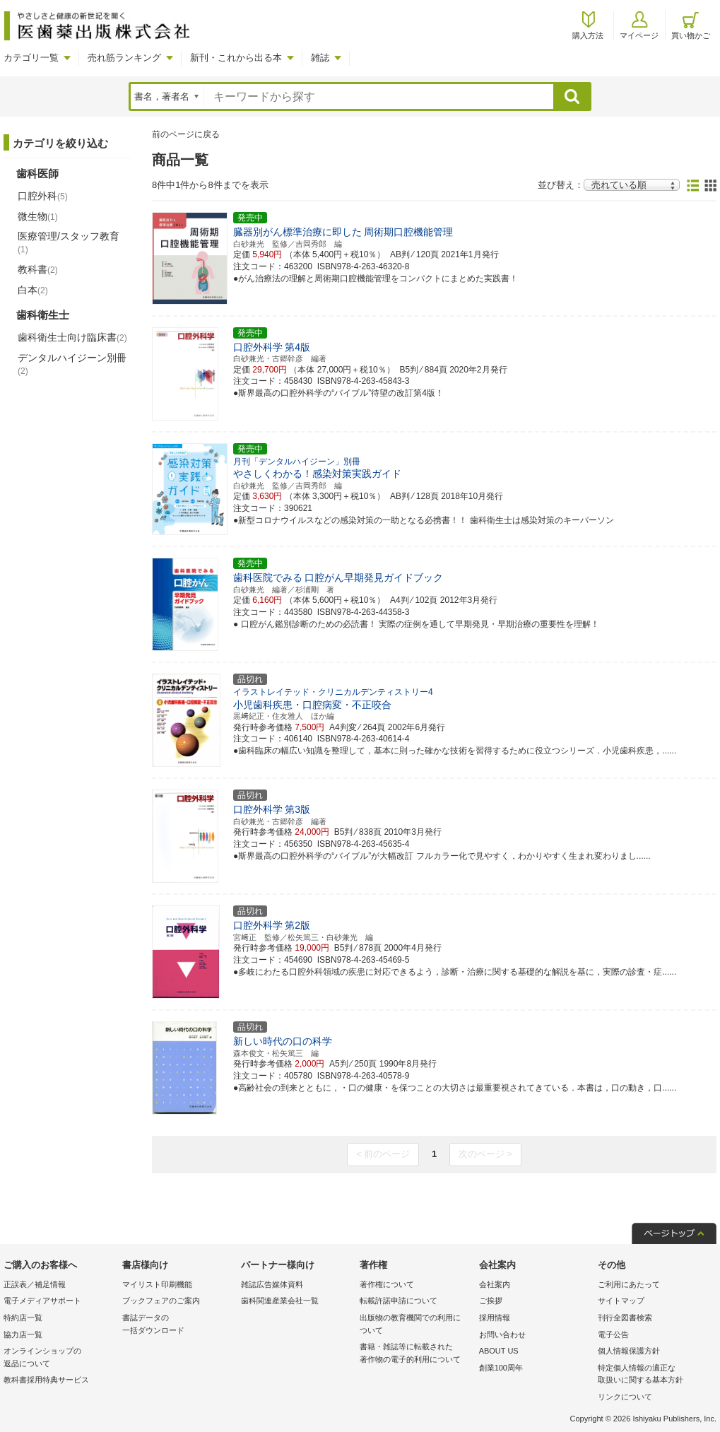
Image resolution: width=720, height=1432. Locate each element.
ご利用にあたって (629, 1284)
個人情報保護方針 (629, 1350)
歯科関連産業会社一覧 (280, 1300)
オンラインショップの (59, 1358)
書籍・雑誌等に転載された (415, 1354)
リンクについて (625, 1396)
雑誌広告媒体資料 (272, 1284)
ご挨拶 (490, 1300)
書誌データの (178, 1325)
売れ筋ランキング (124, 57)
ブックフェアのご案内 (161, 1300)
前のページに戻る (186, 134)
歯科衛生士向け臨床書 (72, 337)
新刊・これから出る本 (236, 57)
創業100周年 (501, 1367)
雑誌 (320, 57)
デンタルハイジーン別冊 (72, 364)
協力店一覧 (23, 1334)
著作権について (387, 1284)
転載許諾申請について (398, 1300)
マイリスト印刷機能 (157, 1284)
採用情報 (494, 1317)
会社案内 (494, 1284)
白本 (33, 289)
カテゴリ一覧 (31, 57)
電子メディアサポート (42, 1300)
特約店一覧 (23, 1317)
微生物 (38, 216)
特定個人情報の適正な (653, 1375)
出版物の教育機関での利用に (415, 1325)
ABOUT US (499, 1350)
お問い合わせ (502, 1334)
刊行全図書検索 (625, 1317)
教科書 (38, 269)
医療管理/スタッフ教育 (68, 242)
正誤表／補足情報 (35, 1284)
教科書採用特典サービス (46, 1379)
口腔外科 (43, 195)
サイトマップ (621, 1300)
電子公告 (613, 1334)
